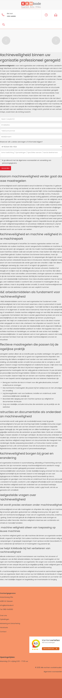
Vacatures (4, 627)
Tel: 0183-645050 (6, 609)
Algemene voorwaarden (53, 672)
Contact (3, 632)
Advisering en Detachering (10, 623)
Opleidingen (4, 619)
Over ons (3, 615)
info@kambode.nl (6, 605)
